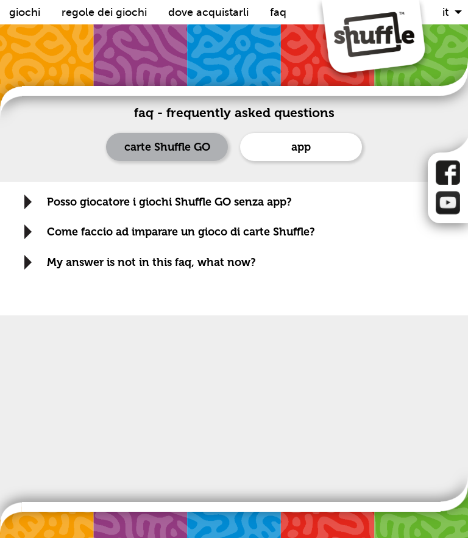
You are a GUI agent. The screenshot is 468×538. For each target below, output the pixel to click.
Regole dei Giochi (106, 12)
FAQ (278, 12)
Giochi (26, 12)
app (301, 147)
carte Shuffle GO (167, 147)
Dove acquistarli (210, 12)
